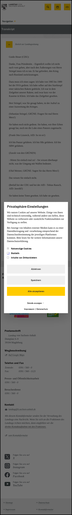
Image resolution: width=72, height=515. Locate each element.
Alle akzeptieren (36, 291)
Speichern (36, 280)
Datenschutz (42, 309)
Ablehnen (36, 269)
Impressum (29, 309)
